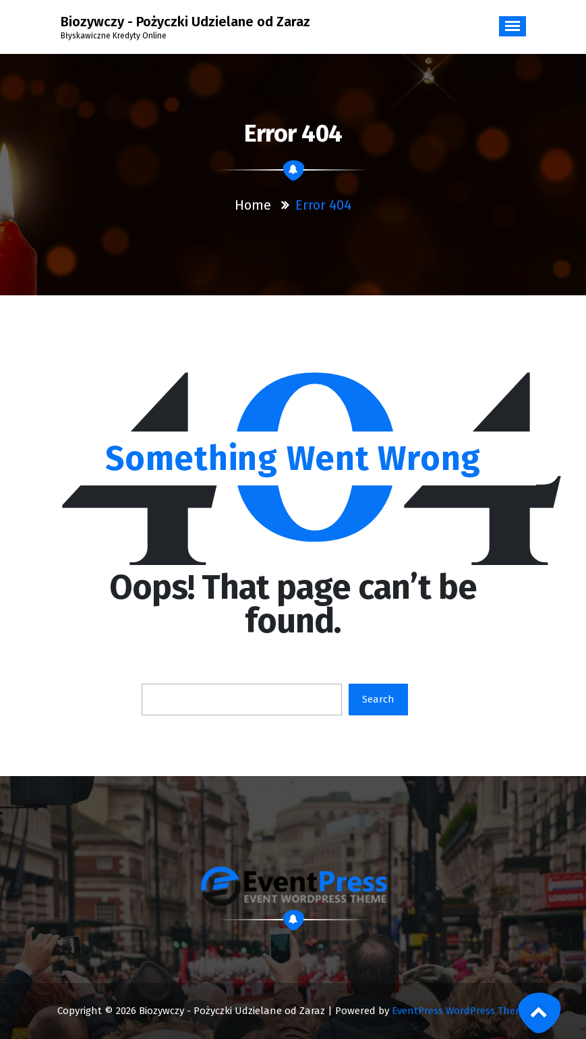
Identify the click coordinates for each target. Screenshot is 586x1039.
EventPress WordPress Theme (460, 1011)
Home (253, 205)
